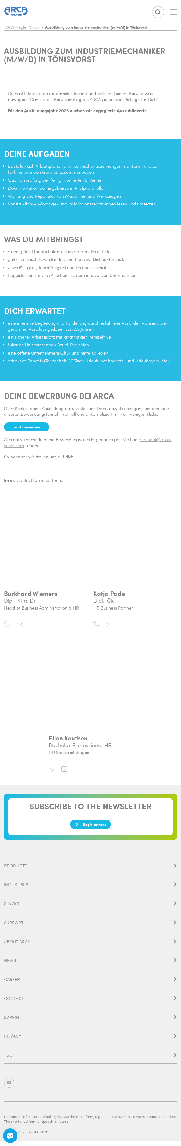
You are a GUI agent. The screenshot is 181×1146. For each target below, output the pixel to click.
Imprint (90, 1021)
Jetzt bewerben (27, 427)
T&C (90, 1059)
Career (90, 983)
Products (90, 870)
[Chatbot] (10, 1135)
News (90, 964)
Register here (90, 827)
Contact (90, 1002)
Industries (90, 888)
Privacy (90, 1040)
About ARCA (90, 945)
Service (90, 907)
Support (90, 926)
